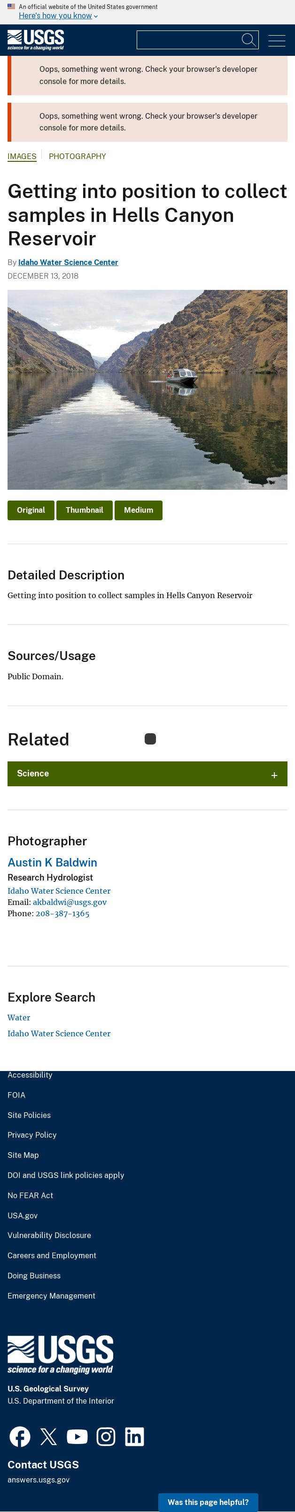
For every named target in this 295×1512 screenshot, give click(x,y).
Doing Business (34, 1276)
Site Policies (29, 1115)
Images (22, 156)
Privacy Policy (32, 1135)
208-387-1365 (63, 913)
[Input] (198, 39)
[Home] (36, 48)
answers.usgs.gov (39, 1479)
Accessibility (30, 1075)
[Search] (249, 39)
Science (33, 773)
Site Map (23, 1155)
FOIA (16, 1095)
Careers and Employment (52, 1256)
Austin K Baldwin (52, 862)
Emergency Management (51, 1296)
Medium (138, 510)
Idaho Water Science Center (68, 262)
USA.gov (23, 1216)
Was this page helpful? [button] (208, 1502)
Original (31, 510)
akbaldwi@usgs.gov (70, 902)
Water (19, 1017)
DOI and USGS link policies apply (66, 1175)
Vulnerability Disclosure (49, 1235)
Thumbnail (84, 510)
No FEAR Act (30, 1196)
